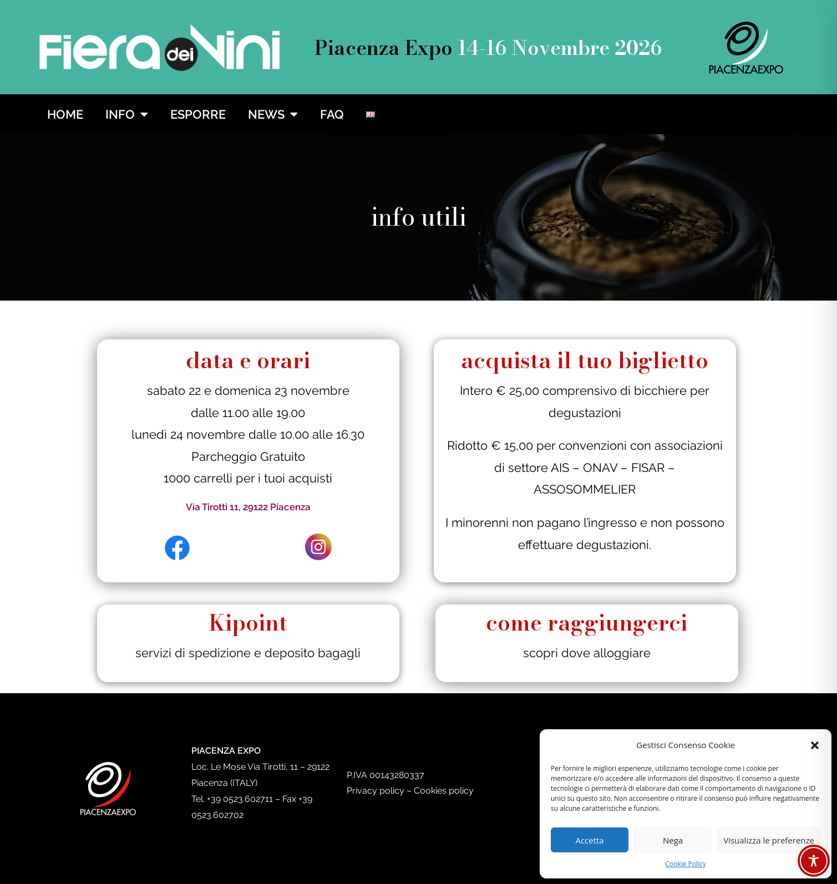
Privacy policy (375, 790)
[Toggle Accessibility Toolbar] (814, 861)
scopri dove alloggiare (587, 653)
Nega (673, 840)
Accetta (589, 840)
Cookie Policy (685, 863)
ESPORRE (198, 114)
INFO (126, 114)
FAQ (332, 114)
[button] (814, 745)
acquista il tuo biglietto (584, 360)
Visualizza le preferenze (768, 840)
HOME (65, 114)
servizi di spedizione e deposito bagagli (248, 653)
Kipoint (248, 622)
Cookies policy (444, 790)
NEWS (273, 114)
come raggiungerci (586, 622)
